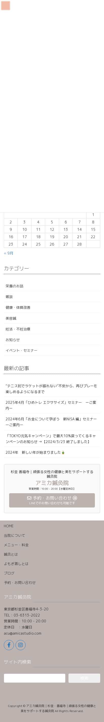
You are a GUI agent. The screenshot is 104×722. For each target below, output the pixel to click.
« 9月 (8, 253)
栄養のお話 (14, 286)
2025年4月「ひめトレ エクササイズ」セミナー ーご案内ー (51, 405)
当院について (14, 535)
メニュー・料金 (16, 544)
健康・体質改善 (18, 307)
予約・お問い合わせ (20, 582)
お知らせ (13, 339)
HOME (9, 526)
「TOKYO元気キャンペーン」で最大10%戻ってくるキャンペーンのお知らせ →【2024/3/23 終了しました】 (51, 438)
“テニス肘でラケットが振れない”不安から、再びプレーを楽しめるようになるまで (51, 388)
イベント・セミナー (22, 350)
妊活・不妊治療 (18, 329)
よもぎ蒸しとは (16, 563)
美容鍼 (11, 318)
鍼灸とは (11, 554)
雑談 (9, 296)
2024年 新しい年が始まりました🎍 (35, 452)
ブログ (9, 573)
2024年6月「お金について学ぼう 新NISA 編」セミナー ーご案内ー (53, 422)
